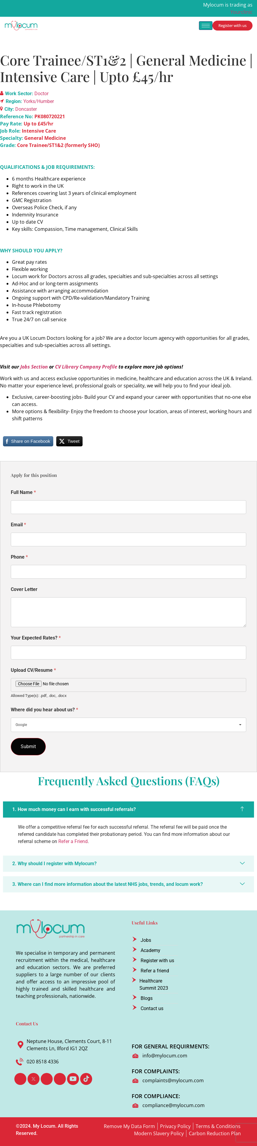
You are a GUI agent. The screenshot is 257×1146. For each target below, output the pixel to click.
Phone (19, 557)
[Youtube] (73, 1079)
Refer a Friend (73, 841)
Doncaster (26, 109)
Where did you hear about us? (44, 710)
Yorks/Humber (38, 101)
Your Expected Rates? (36, 638)
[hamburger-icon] (205, 25)
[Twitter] (33, 1079)
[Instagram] (60, 1079)
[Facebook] (20, 1079)
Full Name (23, 492)
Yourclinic (241, 12)
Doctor (41, 93)
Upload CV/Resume (33, 670)
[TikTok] (86, 1079)
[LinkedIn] (47, 1079)
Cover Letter (24, 589)
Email (18, 524)
